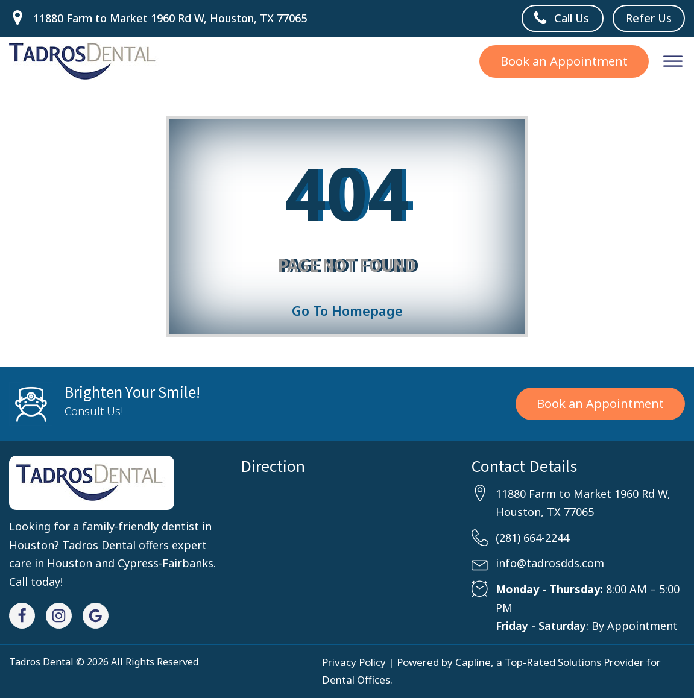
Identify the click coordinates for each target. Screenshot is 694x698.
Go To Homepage (347, 310)
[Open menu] (673, 61)
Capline (473, 662)
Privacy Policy (354, 662)
